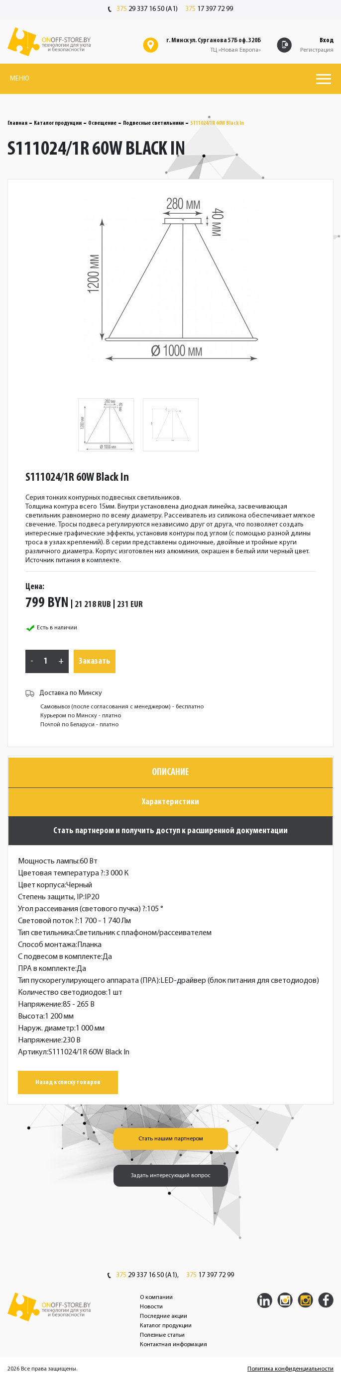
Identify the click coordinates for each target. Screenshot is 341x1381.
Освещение (102, 123)
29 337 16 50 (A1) (143, 9)
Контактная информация (173, 1345)
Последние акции (163, 1316)
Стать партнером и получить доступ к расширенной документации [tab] (170, 831)
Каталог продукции (58, 123)
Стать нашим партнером (170, 1139)
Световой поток (48, 921)
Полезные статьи (162, 1335)
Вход (327, 40)
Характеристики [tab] (170, 802)
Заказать (95, 661)
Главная (17, 123)
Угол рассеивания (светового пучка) (81, 909)
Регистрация (317, 50)
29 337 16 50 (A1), (143, 1275)
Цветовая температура (61, 873)
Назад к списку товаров (68, 1082)
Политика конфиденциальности (290, 1369)
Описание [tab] (170, 772)
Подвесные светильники (153, 123)
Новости (151, 1307)
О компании (156, 1297)
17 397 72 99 (209, 9)
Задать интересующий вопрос (171, 1176)
